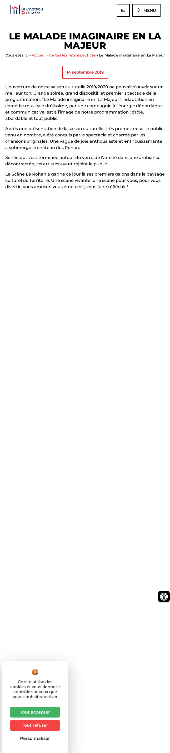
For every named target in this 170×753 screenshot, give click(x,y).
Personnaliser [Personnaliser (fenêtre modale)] (35, 738)
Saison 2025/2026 (25, 577)
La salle (15, 584)
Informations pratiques (32, 603)
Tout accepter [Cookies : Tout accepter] (35, 712)
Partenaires (18, 609)
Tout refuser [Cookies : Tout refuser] (35, 725)
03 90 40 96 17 (30, 629)
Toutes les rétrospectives (72, 55)
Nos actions (19, 596)
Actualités (16, 590)
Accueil (39, 55)
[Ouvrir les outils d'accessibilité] (164, 596)
